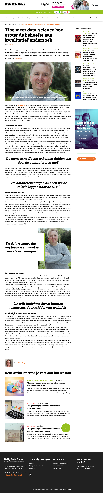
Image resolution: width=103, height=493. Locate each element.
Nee (65, 12)
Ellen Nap (11, 44)
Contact (81, 18)
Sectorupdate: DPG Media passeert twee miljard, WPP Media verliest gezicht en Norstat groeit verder (90, 71)
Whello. (69, 489)
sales (88, 468)
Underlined (18, 58)
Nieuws (95, 64)
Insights (31, 18)
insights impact (50, 380)
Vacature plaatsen (58, 466)
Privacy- (31, 466)
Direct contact (57, 468)
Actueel (29, 380)
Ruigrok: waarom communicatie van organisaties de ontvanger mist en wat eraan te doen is (90, 56)
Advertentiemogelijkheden (60, 463)
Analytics (13, 18)
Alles (7, 18)
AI (33, 380)
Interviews (39, 18)
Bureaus (90, 32)
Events (57, 18)
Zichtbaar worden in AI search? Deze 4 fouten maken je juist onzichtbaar (90, 85)
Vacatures (64, 18)
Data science (22, 18)
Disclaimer (32, 468)
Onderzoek (86, 33)
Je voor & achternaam (82, 137)
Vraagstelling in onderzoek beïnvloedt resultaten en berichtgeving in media (45, 430)
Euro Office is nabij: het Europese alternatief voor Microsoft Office (90, 98)
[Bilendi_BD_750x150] (64, 9)
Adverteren (73, 18)
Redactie (31, 463)
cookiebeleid (39, 466)
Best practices (49, 18)
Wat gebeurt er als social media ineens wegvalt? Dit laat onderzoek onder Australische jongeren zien (90, 40)
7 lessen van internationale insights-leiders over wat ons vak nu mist (48, 384)
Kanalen (92, 18)
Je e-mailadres (80, 150)
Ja (56, 12)
